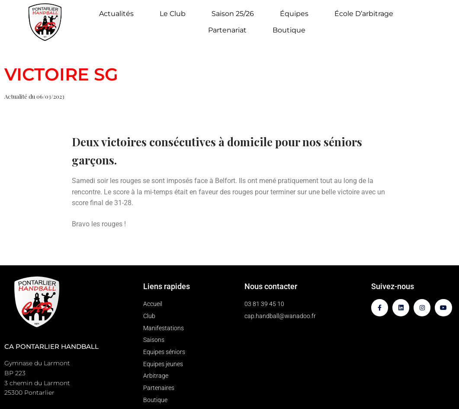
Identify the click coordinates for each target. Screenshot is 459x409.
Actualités (118, 14)
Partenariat (229, 30)
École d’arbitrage (363, 14)
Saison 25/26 (235, 14)
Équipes (296, 14)
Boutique (289, 30)
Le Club (175, 14)
